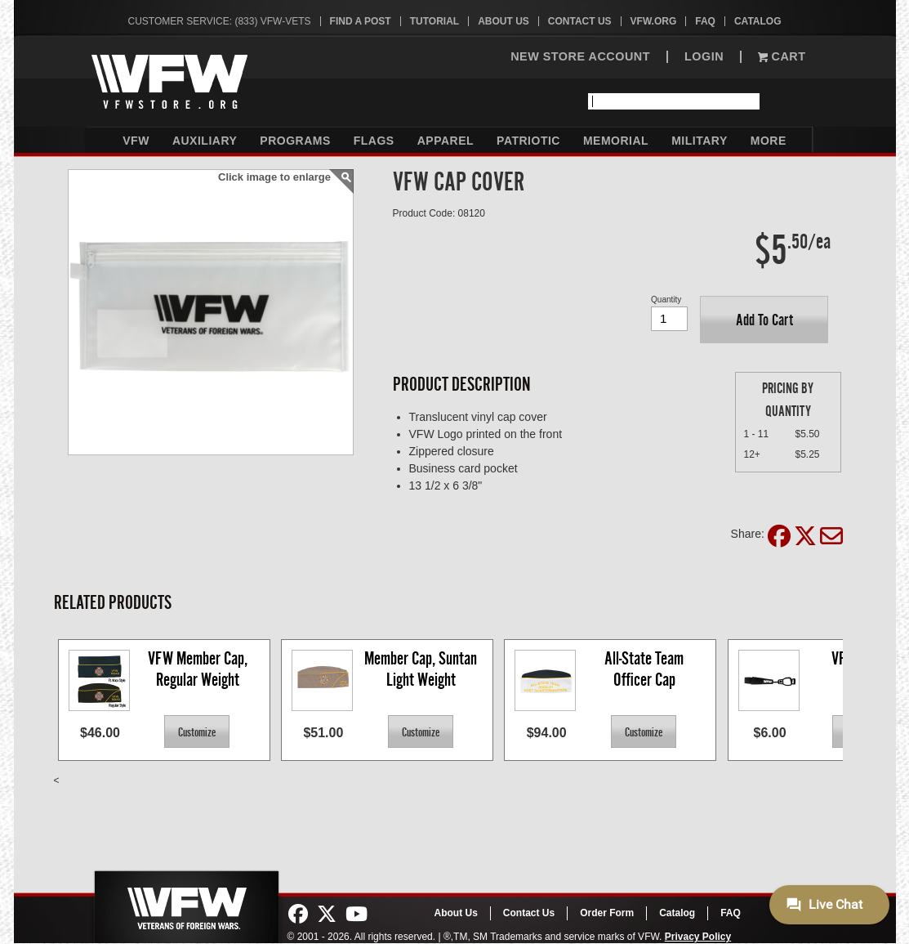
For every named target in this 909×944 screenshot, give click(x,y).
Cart (781, 57)
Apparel (445, 140)
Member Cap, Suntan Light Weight (422, 669)
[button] (764, 319)
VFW (136, 140)
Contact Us (580, 21)
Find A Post (360, 21)
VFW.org (654, 21)
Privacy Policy (698, 936)
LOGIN (704, 57)
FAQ (705, 21)
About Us (503, 21)
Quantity (666, 299)
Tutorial (434, 21)
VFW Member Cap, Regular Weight (199, 669)
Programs (295, 140)
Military (699, 140)
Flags (374, 140)
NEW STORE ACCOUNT (580, 57)
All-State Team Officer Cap (645, 669)
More (768, 140)
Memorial (615, 140)
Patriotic (528, 140)
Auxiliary (204, 140)
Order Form (607, 913)
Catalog (758, 21)
